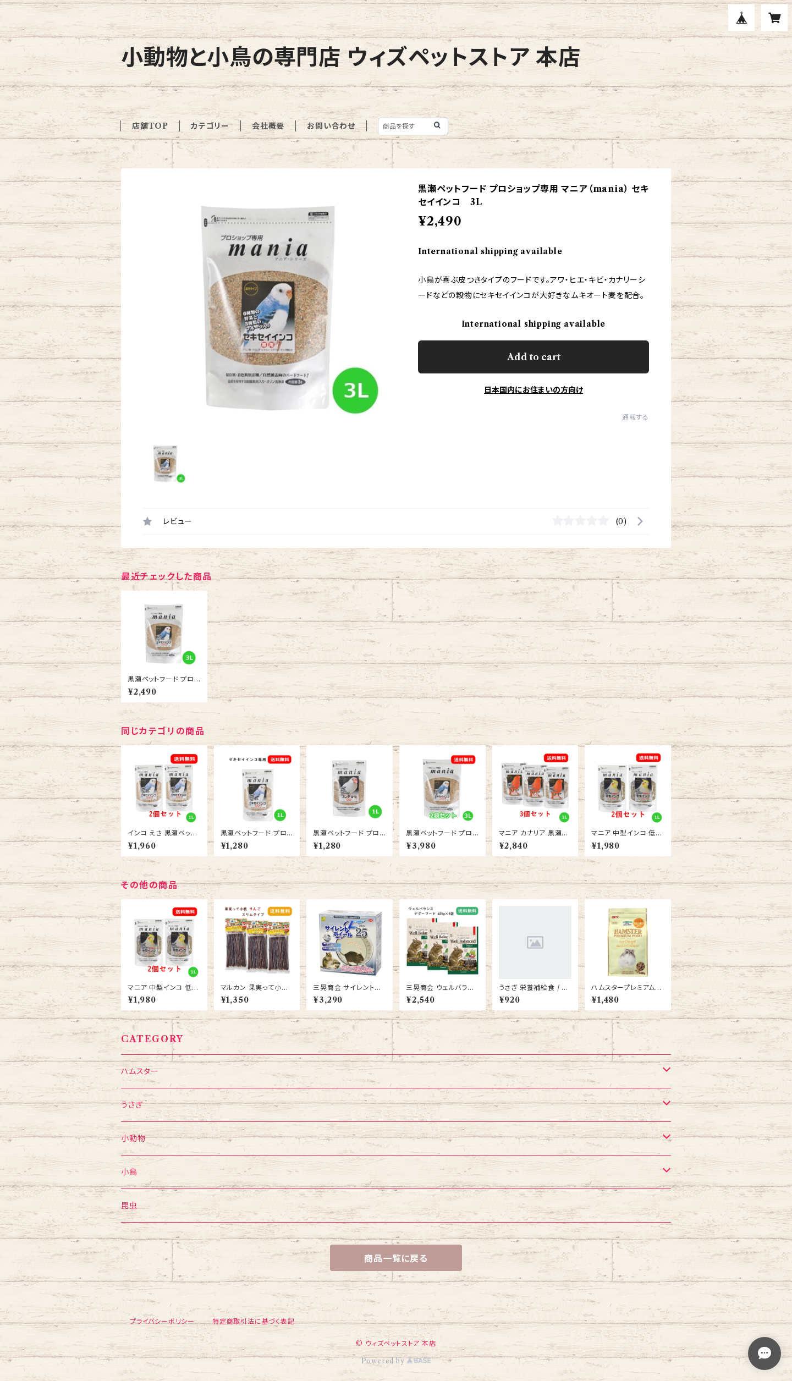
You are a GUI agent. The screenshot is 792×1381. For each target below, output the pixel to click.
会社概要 (268, 126)
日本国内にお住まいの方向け (533, 390)
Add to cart (533, 356)
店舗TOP (150, 126)
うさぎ (131, 1105)
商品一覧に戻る (396, 1258)
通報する (635, 417)
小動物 (133, 1138)
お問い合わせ (331, 126)
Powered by (396, 1361)
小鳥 (129, 1172)
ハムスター (140, 1071)
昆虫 (129, 1206)
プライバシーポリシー (162, 1321)
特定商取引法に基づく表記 (253, 1321)
